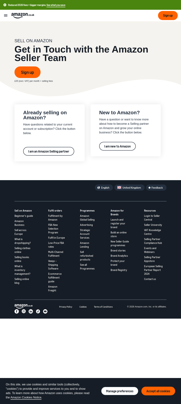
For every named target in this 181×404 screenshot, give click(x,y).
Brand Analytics (119, 255)
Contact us (150, 279)
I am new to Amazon (117, 146)
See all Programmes (87, 266)
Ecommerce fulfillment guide (55, 277)
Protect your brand (118, 262)
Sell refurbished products (86, 255)
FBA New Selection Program (53, 228)
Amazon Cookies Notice (25, 397)
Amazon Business (19, 223)
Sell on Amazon (23, 210)
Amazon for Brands (117, 212)
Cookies (83, 306)
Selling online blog (21, 280)
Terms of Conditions (103, 306)
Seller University (153, 224)
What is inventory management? (22, 270)
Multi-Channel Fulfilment (55, 253)
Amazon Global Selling (87, 217)
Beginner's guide (23, 215)
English (105, 187)
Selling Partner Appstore (152, 259)
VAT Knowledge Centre (152, 232)
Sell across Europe (20, 232)
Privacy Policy (65, 306)
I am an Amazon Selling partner (48, 151)
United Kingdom (132, 187)
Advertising (86, 224)
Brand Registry (119, 269)
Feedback (157, 187)
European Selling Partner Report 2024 (153, 270)
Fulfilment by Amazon (55, 217)
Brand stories (118, 250)
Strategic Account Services (85, 234)
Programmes (87, 210)
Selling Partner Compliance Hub (153, 241)
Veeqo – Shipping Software (53, 264)
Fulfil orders (55, 210)
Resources (150, 210)
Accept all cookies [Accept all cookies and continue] (158, 391)
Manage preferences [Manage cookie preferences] (119, 391)
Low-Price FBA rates (56, 244)
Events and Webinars (150, 250)
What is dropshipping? (22, 241)
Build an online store (119, 234)
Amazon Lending (84, 244)
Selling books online (21, 259)
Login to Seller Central (152, 217)
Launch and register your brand (118, 223)
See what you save (56, 4)
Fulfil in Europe (56, 237)
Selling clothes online (22, 250)
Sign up (27, 72)
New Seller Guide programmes (120, 243)
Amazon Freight (52, 288)
